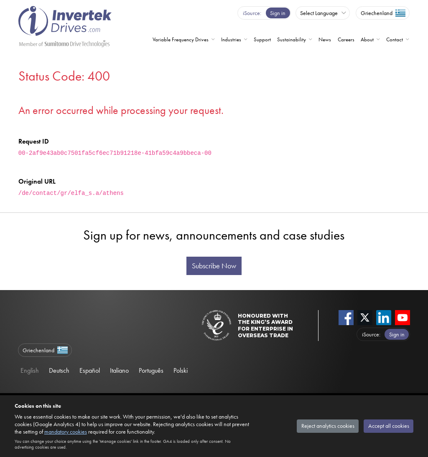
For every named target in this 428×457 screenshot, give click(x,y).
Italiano (119, 370)
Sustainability (291, 39)
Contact (394, 39)
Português (151, 370)
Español (89, 370)
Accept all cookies (388, 425)
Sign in (277, 13)
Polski (180, 370)
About (367, 39)
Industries (231, 39)
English (29, 370)
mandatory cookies (65, 431)
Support (262, 39)
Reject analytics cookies (327, 425)
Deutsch (59, 370)
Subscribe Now (214, 265)
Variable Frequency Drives (181, 39)
